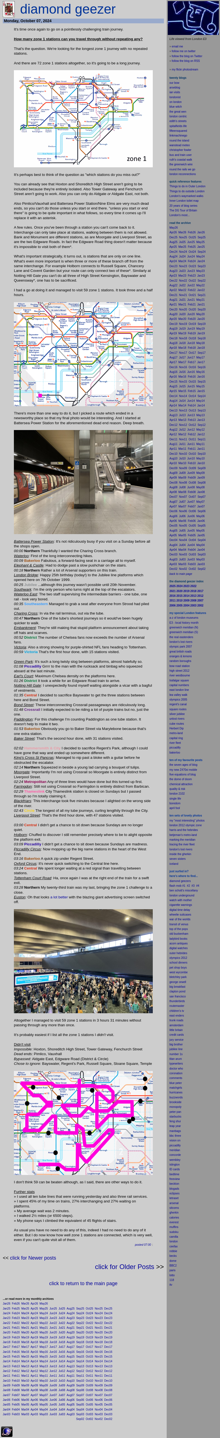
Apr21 (34, 1327)
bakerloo (174, 752)
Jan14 (6, 1361)
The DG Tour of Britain (183, 210)
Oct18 (89, 1342)
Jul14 (62, 1361)
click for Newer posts (33, 1258)
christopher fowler (180, 149)
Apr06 (34, 1399)
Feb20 (16, 1332)
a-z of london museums (183, 617)
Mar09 (25, 1385)
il (173, 808)
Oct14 (89, 1361)
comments (175, 1078)
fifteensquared (178, 130)
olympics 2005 (178, 699)
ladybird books (178, 938)
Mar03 (25, 1414)
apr (171, 808)
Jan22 (6, 1323)
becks (173, 1255)
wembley (174, 1159)
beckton (174, 1183)
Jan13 (6, 1366)
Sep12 (80, 1371)
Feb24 (16, 1313)
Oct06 (89, 1399)
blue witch (175, 106)
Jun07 (53, 1395)
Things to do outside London (186, 191)
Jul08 (62, 1390)
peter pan (175, 1111)
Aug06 (71, 1399)
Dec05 (108, 1404)
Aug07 (71, 1395)
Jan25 (6, 1308)
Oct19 (89, 1337)
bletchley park (178, 977)
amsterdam (176, 1025)
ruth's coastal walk (180, 159)
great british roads (180, 651)
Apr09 (34, 1385)
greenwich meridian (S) (183, 632)
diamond (174, 881)
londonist (175, 97)
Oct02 (89, 1419)
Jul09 (62, 1385)
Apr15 (34, 1356)
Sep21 (80, 1327)
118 (171, 1280)
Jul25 (62, 1308)
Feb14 (16, 1361)
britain (179, 1030)
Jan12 (6, 1371)
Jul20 (62, 1332)
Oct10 (89, 1380)
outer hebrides (178, 953)
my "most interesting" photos (187, 820)
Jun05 (53, 1404)
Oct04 (89, 1409)
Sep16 (80, 1351)
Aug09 (71, 1385)
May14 (43, 1361)
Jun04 (53, 1409)
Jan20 (6, 1332)
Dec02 (108, 1419)
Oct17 (89, 1346)
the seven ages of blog (183, 764)
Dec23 (108, 1318)
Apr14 (34, 1361)
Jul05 (62, 1404)
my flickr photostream (185, 69)
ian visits (174, 92)
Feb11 (16, 1375)
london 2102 (177, 793)
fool (178, 808)
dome (172, 1260)
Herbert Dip (176, 728)
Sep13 (80, 1366)
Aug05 (71, 1404)
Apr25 (34, 1308)
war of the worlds (180, 919)
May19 (43, 1337)
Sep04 (80, 1409)
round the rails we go (182, 169)
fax (176, 1246)
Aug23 (71, 1318)
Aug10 (71, 1380)
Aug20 (71, 1332)
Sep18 (80, 1342)
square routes (177, 709)
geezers (186, 881)
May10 (43, 1380)
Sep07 (80, 1395)
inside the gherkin (180, 854)
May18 (43, 1342)
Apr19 (34, 1337)
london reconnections (182, 174)
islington (174, 1164)
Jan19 (6, 1337)
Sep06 (80, 1399)
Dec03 (108, 1414)
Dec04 (108, 1409)
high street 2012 (179, 670)
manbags (175, 1131)
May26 (43, 1303)
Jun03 (53, 1414)
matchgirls (175, 1087)
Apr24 (34, 1313)
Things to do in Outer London (187, 186)
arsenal (174, 1203)
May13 (43, 1366)
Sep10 (80, 1380)
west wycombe (178, 972)
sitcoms (174, 1207)
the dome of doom (180, 779)
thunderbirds (177, 1001)
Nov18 (99, 1342)
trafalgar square (179, 680)
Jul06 (62, 1399)
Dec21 (108, 1327)
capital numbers (179, 685)
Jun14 (53, 1361)
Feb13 (16, 1366)
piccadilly (175, 747)
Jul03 (62, 1414)
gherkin (174, 1212)
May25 (43, 1308)
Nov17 (99, 1346)
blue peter (175, 1083)
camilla (173, 1236)
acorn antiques (178, 943)
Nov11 (99, 1375)
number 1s (175, 1054)
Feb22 (16, 1323)
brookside (175, 1102)
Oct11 (89, 1375)
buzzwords (176, 1097)
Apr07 (34, 1395)
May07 (43, 1395)
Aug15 (71, 1356)
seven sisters (177, 858)
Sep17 (80, 1346)
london (173, 895)
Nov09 (99, 1385)
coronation (175, 1073)
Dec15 (108, 1356)
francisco (180, 996)
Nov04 (99, 1409)
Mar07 (25, 1395)
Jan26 (6, 1303)
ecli (171, 1193)
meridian (190, 839)
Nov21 (99, 1327)
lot (170, 1275)
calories (174, 1217)
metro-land (176, 733)
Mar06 (25, 1399)
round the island (179, 140)
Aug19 (71, 1337)
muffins (173, 1227)
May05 (43, 1404)
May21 (43, 1327)
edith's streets (177, 121)
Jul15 (62, 1356)
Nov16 (99, 1351)
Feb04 (16, 1409)
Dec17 (108, 1346)
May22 (43, 1323)
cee (171, 1246)
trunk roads (176, 1020)
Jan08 (6, 1390)
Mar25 (25, 1308)
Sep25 (80, 1308)
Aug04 (71, 1409)
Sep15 (80, 1356)
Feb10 (16, 1380)
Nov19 (99, 1337)
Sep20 (80, 1332)
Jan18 (6, 1342)
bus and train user (180, 154)
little (171, 1030)
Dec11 (108, 1375)
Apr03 (34, 1414)
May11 (43, 1375)
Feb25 (16, 1308)
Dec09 (108, 1385)
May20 (43, 1332)
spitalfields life (178, 126)
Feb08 (16, 1390)
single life (175, 798)
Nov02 (99, 1419)
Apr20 (34, 1332)
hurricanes (175, 1092)
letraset (174, 1198)
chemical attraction (180, 784)
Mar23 (25, 1318)
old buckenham (178, 933)
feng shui (175, 1121)
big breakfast (177, 986)
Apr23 (34, 1318)
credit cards (176, 1034)
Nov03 (99, 1414)
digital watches (178, 948)
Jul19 (62, 1337)
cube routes (176, 723)
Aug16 (71, 1351)
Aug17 (71, 1346)
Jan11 (6, 1375)
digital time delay (179, 909)
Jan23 (6, 1318)
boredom (174, 803)
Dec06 (108, 1399)
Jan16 (6, 1351)
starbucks (175, 1116)
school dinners (178, 962)
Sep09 (80, 1385)
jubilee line (175, 1049)
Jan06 (6, 1399)
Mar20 (25, 1332)
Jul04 (62, 1409)
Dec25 (108, 1308)
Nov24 (99, 1313)
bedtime (174, 1174)
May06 (43, 1399)
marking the (176, 839)
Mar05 (25, 1404)
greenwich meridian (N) (183, 627)
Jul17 (62, 1346)
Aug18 (71, 1342)
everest (174, 1222)
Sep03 (80, 1414)
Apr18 (34, 1342)
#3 (193, 885)
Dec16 (108, 1351)
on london (175, 101)
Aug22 (71, 1323)
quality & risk (177, 788)
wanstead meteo (179, 145)
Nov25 (99, 1308)
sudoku (173, 1232)
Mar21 (25, 1327)
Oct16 (89, 1351)
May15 (43, 1356)
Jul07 (62, 1395)
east (172, 1015)
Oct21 (89, 1327)
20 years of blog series (183, 205)
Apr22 (34, 1323)
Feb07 (16, 1395)
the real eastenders (181, 637)
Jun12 (53, 1371)
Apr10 (34, 1380)
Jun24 (53, 1313)
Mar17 (25, 1346)
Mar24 (25, 1313)
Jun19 (53, 1337)
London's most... (179, 215)
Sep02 (80, 1419)
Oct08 (89, 1390)
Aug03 (71, 1414)
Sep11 (80, 1375)
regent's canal (178, 704)
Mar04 (25, 1409)
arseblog (174, 87)
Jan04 (6, 1409)
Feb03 (16, 1414)
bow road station (179, 666)
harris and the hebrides (183, 830)
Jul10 (62, 1380)
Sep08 (80, 1390)
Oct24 (89, 1313)
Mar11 (25, 1375)
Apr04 (34, 1409)
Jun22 (53, 1323)
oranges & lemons (180, 656)
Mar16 (25, 1351)
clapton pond (177, 991)
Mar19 (25, 1337)
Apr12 (34, 1371)
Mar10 (25, 1380)
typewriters (176, 1063)
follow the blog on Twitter (187, 56)
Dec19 (108, 1337)
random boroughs (180, 661)
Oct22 (89, 1323)
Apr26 (34, 1303)
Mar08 (25, 1390)
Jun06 (53, 1399)
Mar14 (25, 1361)
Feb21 (16, 1327)
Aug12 (71, 1371)
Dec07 (108, 1395)
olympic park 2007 (180, 646)
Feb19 (16, 1337)
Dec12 (108, 1371)
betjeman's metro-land (183, 834)
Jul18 (62, 1342)
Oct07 (89, 1395)
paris (172, 1270)
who (180, 1068)
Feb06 (16, 1399)
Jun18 (53, 1342)
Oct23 (89, 1318)
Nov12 (99, 1371)
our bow (174, 82)
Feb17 (16, 1346)
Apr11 (34, 1375)
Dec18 (108, 1342)
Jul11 (62, 1375)
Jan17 (6, 1346)
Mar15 (25, 1356)
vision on (174, 1140)
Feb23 (16, 1318)
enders (180, 1015)
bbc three (175, 1135)
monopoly (175, 1106)
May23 (43, 1318)
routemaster (176, 1005)
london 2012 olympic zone (185, 825)
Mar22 (25, 1323)
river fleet (175, 742)
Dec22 (108, 1323)
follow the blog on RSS (186, 60)
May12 (43, 1371)
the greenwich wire (180, 164)
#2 (188, 885)
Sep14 (80, 1361)
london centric (178, 116)
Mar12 (25, 1371)
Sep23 (80, 1318)
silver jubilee (177, 714)
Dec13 (108, 1366)
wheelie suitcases (180, 914)
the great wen (177, 111)
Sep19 (80, 1337)
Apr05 (34, 1404)
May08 (43, 1390)
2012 (184, 957)
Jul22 (62, 1323)
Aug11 (71, 1375)
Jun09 (53, 1385)
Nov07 (99, 1395)
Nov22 (99, 1323)
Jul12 (62, 1371)
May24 (43, 1313)
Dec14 (108, 1361)
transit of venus (178, 924)
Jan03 (6, 1414)
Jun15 (53, 1356)
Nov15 (99, 1356)
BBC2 (173, 1265)
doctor (173, 1068)
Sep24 (80, 1313)
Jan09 (6, 1385)
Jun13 (53, 1366)
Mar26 (25, 1303)
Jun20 (53, 1332)
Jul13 (62, 1366)
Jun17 (53, 1346)
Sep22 (80, 1323)
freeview (174, 1179)
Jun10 (53, 1380)
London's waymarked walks (186, 196)
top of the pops (178, 929)
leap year (175, 1126)
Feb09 (16, 1385)
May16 (43, 1351)
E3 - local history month (184, 622)
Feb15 (16, 1356)
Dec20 (108, 1332)
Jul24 (62, 1313)
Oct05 (89, 1404)
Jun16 (53, 1351)
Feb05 (16, 1404)
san (171, 996)
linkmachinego (178, 135)
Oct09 (89, 1385)
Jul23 (62, 1318)
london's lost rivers (180, 641)
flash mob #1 (177, 885)
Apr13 (34, 1366)
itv (170, 1284)
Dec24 (108, 1313)
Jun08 (53, 1390)
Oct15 (89, 1356)
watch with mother (180, 900)
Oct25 (89, 1308)
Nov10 (99, 1380)
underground (186, 895)
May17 (43, 1346)
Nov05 (99, 1404)
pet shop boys (178, 967)
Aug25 (71, 1308)
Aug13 (71, 1366)
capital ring (176, 738)
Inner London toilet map (184, 200)
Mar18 (25, 1342)
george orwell (177, 982)
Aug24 (71, 1313)
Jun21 (53, 1327)
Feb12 (16, 1371)
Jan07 (6, 1395)
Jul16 (62, 1351)
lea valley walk (178, 694)
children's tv (176, 1010)
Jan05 (6, 1404)
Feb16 (16, 1351)
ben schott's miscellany (183, 890)
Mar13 (25, 1366)
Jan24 (6, 1313)
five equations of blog (182, 774)
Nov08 (99, 1390)
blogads (174, 1188)
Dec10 (108, 1380)
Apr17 (34, 1346)
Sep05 (80, 1404)
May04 (43, 1409)
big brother (176, 1044)
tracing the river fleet (182, 844)
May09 (43, 1385)
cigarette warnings (180, 904)
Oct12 (89, 1371)
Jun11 (53, 1375)
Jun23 (53, 1318)
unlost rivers (176, 718)
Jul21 (62, 1327)
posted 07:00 (143, 1244)
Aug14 (71, 1361)
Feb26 (16, 1303)
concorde (175, 1154)
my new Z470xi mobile (183, 769)
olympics (174, 957)
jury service (176, 1039)
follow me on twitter (184, 51)
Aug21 (71, 1327)
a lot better (59, 897)
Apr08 (34, 1390)
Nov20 (99, 1332)
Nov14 (99, 1361)
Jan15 (6, 1356)
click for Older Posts (124, 1266)
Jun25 (53, 1308)
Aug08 (71, 1390)
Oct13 (89, 1366)
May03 (43, 1414)
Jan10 (6, 1380)
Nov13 (99, 1366)
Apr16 (34, 1351)
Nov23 (99, 1318)
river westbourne (179, 675)
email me (177, 46)
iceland (173, 863)
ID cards (174, 1169)
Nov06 (99, 1399)
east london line (179, 689)
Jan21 (6, 1327)
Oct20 (89, 1332)
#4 (197, 885)
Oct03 (89, 1414)
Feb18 (16, 1342)
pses (176, 1193)
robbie (173, 1251)
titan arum (175, 1058)
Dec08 (108, 1390)
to (173, 1275)
